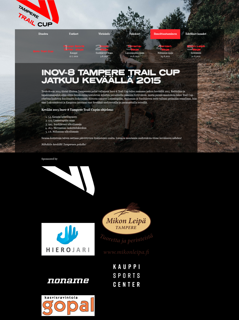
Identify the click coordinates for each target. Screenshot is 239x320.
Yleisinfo (104, 34)
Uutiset (73, 34)
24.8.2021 (165, 50)
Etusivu (43, 34)
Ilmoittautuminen (165, 34)
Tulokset (134, 34)
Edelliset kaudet (196, 34)
